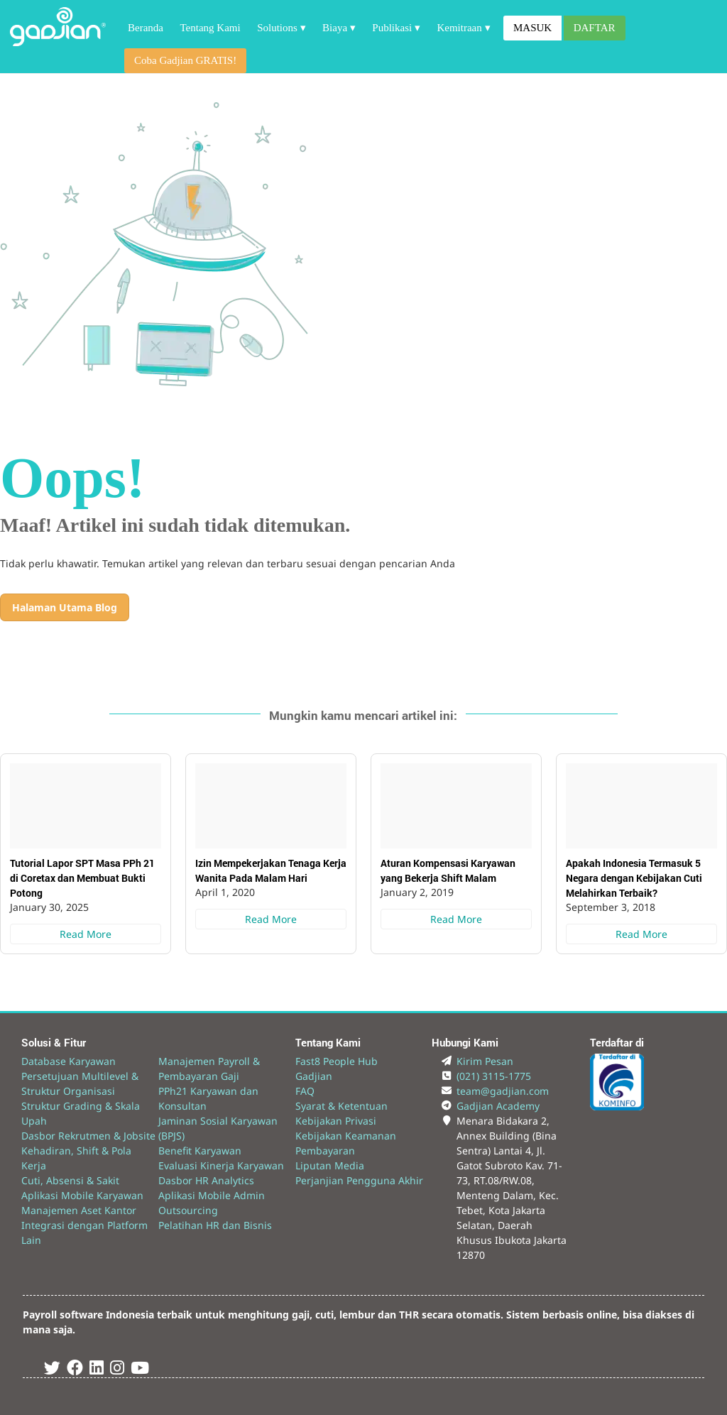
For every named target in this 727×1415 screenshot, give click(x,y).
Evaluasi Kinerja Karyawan (221, 1165)
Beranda (145, 27)
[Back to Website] (58, 42)
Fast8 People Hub (336, 1061)
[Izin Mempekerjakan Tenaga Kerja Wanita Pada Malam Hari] (270, 805)
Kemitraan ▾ (463, 27)
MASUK (532, 27)
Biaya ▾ (339, 27)
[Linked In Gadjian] (96, 1370)
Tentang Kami (210, 27)
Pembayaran (325, 1150)
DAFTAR (595, 27)
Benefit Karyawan (199, 1150)
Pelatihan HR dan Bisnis (215, 1225)
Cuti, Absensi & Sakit (70, 1180)
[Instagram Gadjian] (117, 1370)
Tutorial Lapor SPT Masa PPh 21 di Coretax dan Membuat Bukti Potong (82, 878)
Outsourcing (188, 1210)
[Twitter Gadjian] (52, 1370)
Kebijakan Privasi (335, 1120)
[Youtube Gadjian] (140, 1370)
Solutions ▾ (281, 27)
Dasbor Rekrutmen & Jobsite (88, 1135)
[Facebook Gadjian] (75, 1370)
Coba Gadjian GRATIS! (185, 60)
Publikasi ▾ (396, 27)
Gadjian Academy (498, 1106)
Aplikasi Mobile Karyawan (82, 1195)
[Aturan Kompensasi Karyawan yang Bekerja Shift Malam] (456, 805)
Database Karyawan (68, 1061)
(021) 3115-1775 (494, 1076)
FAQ (305, 1091)
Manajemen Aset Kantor (78, 1210)
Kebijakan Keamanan (345, 1135)
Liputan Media (329, 1165)
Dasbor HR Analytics (206, 1180)
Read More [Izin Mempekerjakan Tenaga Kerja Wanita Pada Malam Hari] (271, 919)
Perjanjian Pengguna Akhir (359, 1180)
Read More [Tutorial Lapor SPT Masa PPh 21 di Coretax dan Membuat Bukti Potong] (85, 934)
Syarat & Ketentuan (341, 1106)
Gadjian (313, 1076)
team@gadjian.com (503, 1091)
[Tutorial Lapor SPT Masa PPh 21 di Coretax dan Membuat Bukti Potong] (85, 805)
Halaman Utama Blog (64, 607)
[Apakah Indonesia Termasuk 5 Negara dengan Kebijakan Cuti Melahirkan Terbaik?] (641, 805)
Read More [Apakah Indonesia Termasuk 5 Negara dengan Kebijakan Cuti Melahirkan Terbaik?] (641, 934)
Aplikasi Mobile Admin (211, 1195)
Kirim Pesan (485, 1061)
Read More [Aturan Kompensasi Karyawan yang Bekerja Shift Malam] (456, 919)
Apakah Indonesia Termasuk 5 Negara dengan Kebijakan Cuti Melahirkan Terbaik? (634, 878)
